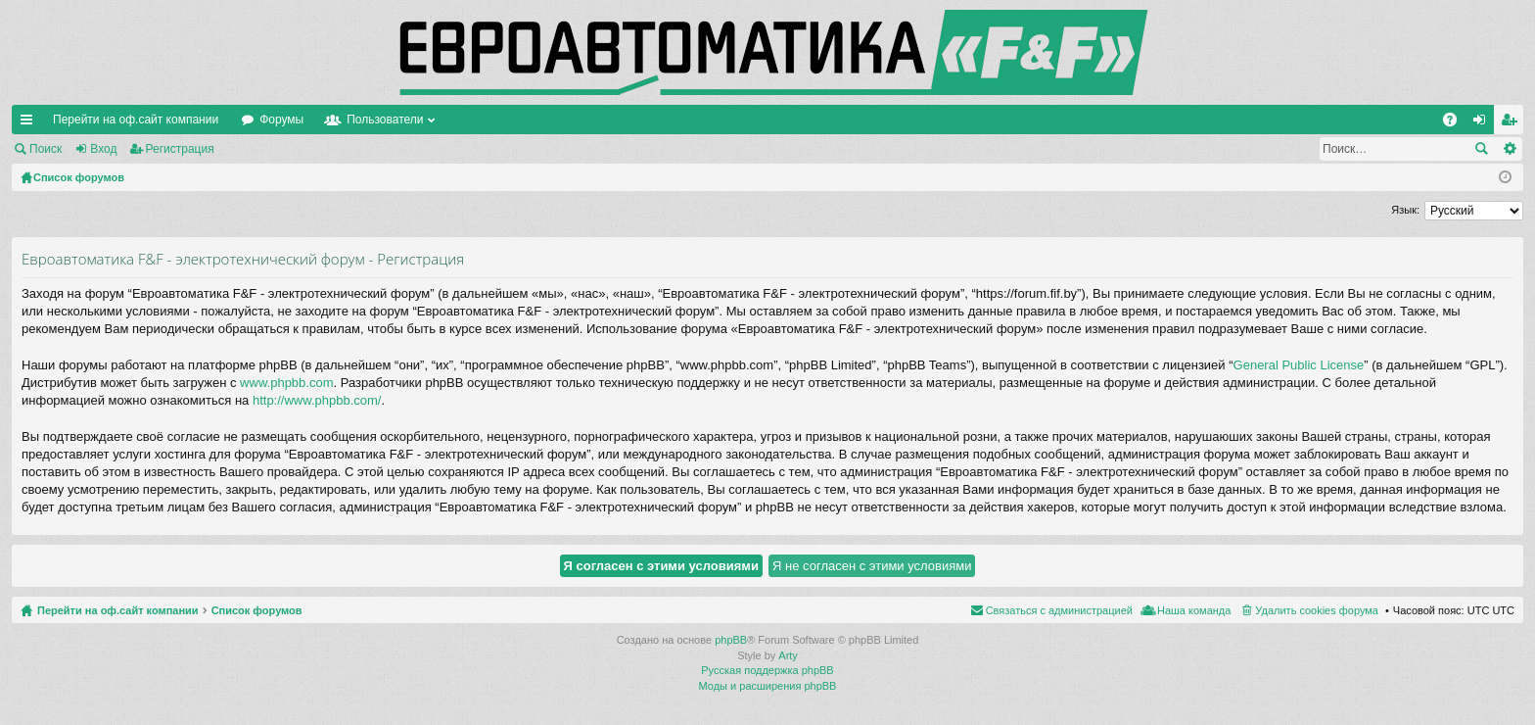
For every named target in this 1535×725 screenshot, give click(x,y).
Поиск (45, 149)
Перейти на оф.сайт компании (135, 119)
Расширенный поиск (1509, 149)
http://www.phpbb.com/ (317, 400)
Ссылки (30, 123)
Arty (788, 655)
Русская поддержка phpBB (767, 670)
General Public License (1299, 365)
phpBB (731, 640)
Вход (103, 149)
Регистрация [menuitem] (1512, 123)
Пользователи (385, 119)
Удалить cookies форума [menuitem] (1316, 610)
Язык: (1405, 210)
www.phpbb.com (286, 382)
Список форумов (256, 610)
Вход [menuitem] (1483, 123)
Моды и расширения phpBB (768, 686)
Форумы (281, 119)
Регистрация (180, 149)
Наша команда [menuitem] (1194, 610)
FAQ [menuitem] (1456, 123)
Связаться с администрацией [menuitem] (1059, 610)
